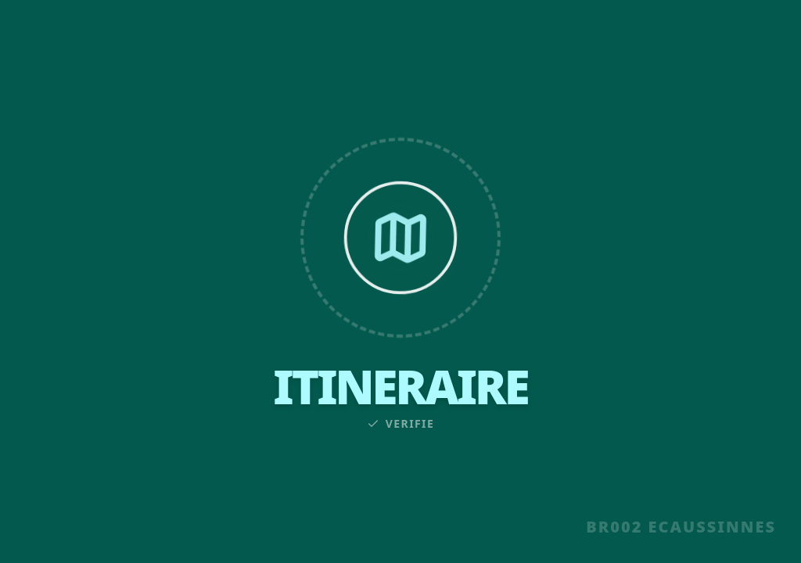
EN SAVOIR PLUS (400, 514)
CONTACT (604, 40)
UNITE (86, 40)
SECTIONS (209, 40)
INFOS (333, 40)
